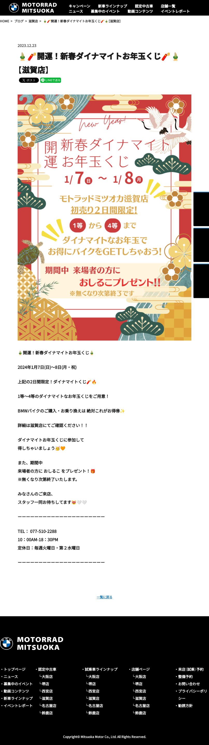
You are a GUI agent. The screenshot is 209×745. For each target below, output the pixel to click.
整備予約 (185, 676)
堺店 (45, 683)
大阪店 (47, 676)
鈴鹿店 (47, 712)
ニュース (76, 11)
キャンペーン (79, 6)
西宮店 (47, 691)
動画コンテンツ (140, 11)
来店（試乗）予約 (191, 669)
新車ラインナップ (112, 6)
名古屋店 (49, 705)
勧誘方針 (185, 705)
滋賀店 (47, 698)
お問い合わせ (189, 683)
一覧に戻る (104, 596)
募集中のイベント (105, 11)
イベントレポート (175, 11)
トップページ (14, 669)
